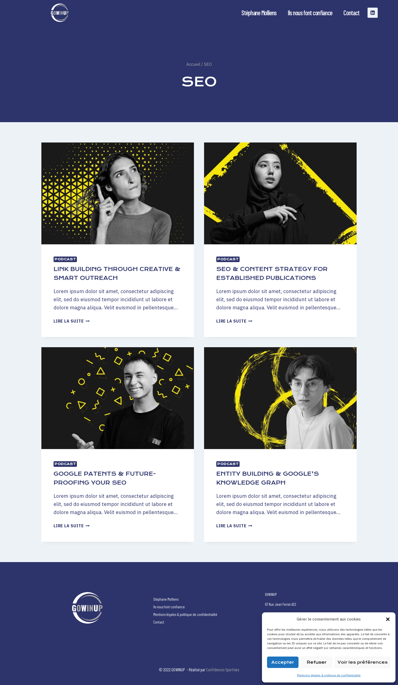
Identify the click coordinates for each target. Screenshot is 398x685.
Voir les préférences (363, 662)
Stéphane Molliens (258, 13)
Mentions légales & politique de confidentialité (328, 675)
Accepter (282, 662)
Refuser (316, 662)
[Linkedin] (373, 13)
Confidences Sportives (222, 669)
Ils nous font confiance (310, 13)
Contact (351, 13)
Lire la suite (72, 321)
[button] (387, 619)
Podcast (65, 259)
